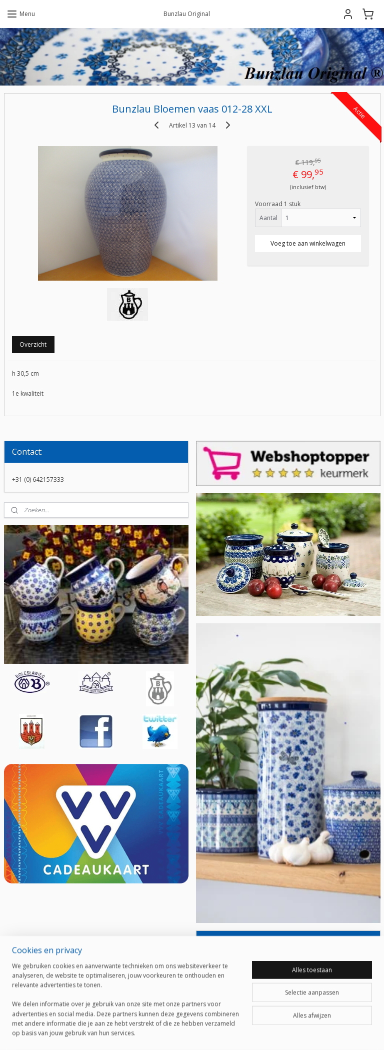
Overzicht (33, 344)
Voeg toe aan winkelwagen (308, 243)
